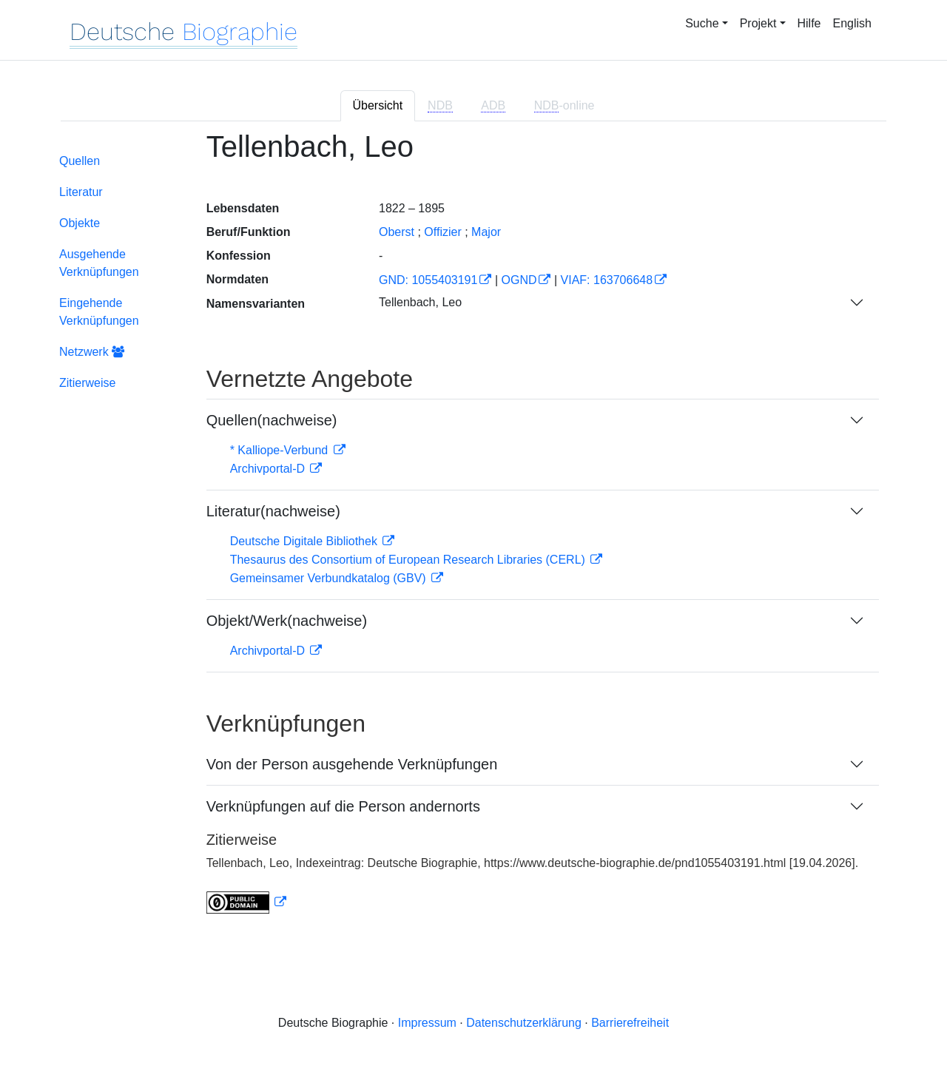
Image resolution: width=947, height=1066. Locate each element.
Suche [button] (701, 23)
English (852, 23)
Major (486, 232)
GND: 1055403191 (428, 280)
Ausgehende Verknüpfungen (99, 263)
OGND (518, 280)
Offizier (442, 232)
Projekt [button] (758, 23)
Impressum (427, 1022)
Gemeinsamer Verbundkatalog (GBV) (329, 578)
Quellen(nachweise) (271, 420)
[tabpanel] (473, 531)
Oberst (396, 232)
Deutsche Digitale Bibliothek (305, 541)
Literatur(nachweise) (273, 511)
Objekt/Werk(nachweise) (286, 621)
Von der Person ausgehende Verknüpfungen (352, 764)
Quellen (79, 161)
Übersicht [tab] (378, 105)
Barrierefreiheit (630, 1022)
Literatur (81, 192)
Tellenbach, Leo (420, 302)
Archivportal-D (269, 468)
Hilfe (809, 23)
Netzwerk (91, 351)
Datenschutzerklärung (524, 1022)
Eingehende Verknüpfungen (99, 312)
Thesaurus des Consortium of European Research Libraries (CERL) (409, 559)
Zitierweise (87, 383)
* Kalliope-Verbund (280, 450)
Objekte (79, 223)
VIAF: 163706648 (607, 280)
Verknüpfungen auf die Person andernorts (343, 806)
